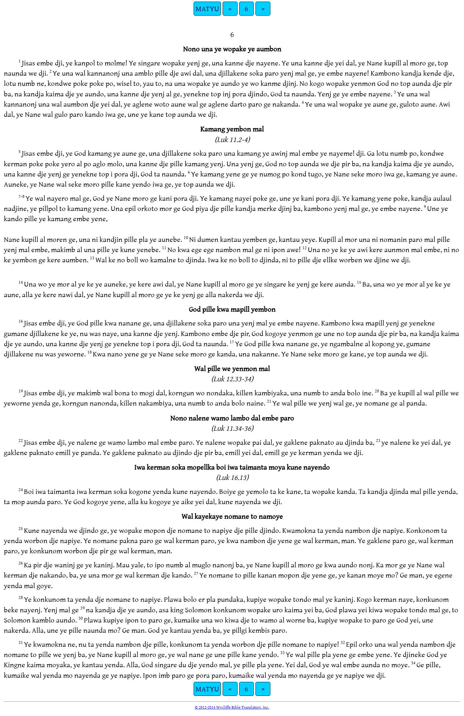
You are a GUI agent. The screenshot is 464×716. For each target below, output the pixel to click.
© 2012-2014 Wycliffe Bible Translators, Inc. (232, 707)
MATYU (207, 8)
